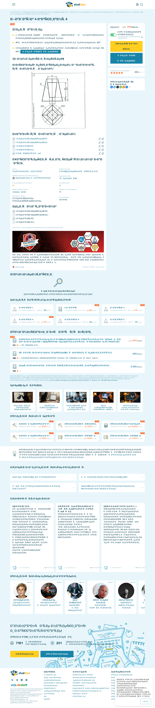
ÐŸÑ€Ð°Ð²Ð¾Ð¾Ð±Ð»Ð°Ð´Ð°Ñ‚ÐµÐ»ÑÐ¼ (87, 691)
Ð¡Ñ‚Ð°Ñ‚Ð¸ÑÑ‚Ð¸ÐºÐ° (80, 693)
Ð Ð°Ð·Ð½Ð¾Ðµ (49, 693)
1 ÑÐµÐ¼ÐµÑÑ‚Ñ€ (68, 178)
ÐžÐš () (145, 701)
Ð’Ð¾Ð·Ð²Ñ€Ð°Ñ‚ (78, 685)
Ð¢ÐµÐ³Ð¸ (47, 699)
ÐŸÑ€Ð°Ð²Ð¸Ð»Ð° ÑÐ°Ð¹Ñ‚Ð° (83, 675)
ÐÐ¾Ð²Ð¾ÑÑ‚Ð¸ (50, 675)
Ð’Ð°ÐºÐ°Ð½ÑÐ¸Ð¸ (79, 696)
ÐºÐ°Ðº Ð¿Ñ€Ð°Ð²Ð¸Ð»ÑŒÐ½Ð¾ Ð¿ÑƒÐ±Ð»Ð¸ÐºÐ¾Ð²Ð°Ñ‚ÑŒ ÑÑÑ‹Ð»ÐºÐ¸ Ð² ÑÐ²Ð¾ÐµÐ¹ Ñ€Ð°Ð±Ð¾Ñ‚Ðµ (83, 380)
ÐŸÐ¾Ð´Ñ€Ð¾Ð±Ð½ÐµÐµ (57, 654)
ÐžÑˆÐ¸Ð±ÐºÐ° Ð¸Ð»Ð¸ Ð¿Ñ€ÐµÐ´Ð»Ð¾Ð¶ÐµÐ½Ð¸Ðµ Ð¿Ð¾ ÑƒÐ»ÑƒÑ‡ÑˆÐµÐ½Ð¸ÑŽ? (37, 227)
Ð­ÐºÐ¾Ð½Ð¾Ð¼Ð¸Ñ (51, 685)
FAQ (45, 696)
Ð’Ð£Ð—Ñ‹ (114, 693)
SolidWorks (16, 192)
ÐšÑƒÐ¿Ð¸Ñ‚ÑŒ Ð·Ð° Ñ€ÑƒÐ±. (126, 46)
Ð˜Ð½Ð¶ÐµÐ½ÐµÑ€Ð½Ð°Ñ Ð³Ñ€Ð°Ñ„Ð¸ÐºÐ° (78, 171)
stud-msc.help (18, 267)
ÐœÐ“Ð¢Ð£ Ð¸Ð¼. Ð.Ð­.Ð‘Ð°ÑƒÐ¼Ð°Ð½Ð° (31, 178)
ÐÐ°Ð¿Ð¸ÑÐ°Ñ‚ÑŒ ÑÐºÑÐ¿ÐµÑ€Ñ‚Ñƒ (40, 52)
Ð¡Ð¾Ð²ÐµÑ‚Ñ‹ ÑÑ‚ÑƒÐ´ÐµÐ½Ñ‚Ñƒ (55, 683)
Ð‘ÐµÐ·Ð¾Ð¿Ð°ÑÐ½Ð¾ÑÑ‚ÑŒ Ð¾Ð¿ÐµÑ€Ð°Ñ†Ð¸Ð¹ (91, 688)
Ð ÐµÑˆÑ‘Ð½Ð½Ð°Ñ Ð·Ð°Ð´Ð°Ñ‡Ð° (27, 171)
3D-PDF (23, 192)
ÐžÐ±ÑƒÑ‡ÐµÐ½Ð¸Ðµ (25, 654)
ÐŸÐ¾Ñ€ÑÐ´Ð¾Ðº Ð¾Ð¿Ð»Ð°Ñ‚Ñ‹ (85, 683)
